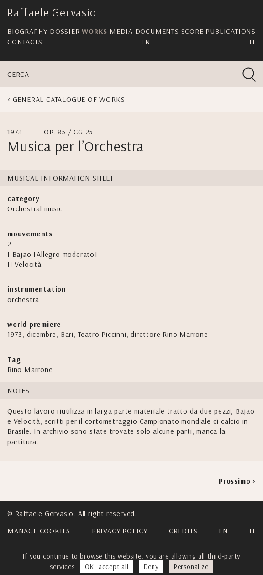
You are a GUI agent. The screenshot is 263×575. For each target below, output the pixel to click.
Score (192, 31)
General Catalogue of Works (69, 99)
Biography (27, 31)
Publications (230, 31)
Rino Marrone (30, 369)
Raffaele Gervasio (51, 12)
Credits (183, 530)
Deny (151, 566)
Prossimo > (237, 480)
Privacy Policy (119, 530)
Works (94, 31)
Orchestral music (35, 208)
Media (121, 31)
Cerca (18, 74)
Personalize (191, 566)
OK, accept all (107, 566)
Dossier (65, 31)
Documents (157, 31)
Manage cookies (38, 530)
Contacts (24, 41)
